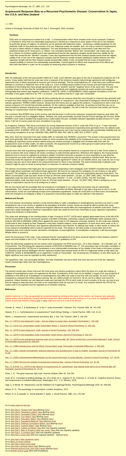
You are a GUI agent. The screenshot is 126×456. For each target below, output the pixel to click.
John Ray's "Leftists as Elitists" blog (25, 428)
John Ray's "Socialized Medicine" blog (26, 421)
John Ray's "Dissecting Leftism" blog (26, 412)
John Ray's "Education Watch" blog (25, 419)
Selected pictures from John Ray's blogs (27, 448)
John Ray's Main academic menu (24, 439)
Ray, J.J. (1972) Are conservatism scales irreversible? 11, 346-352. (50, 326)
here (38, 301)
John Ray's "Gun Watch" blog (23, 417)
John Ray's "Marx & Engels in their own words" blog (32, 430)
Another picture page (19, 451)
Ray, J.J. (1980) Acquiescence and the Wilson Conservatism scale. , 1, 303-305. (55, 346)
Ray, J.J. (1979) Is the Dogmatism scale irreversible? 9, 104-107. (49, 335)
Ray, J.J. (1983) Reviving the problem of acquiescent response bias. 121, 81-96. (52, 362)
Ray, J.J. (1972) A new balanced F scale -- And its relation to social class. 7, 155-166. (52, 321)
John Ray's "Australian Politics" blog (25, 414)
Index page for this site (20, 405)
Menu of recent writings (20, 442)
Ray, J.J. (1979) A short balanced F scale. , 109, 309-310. (42, 330)
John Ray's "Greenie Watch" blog (24, 426)
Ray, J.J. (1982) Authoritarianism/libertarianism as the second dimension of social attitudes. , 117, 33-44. (62, 357)
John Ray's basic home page (22, 444)
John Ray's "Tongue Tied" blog (23, 410)
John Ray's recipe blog (20, 435)
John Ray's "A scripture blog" (22, 433)
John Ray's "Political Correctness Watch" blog (30, 423)
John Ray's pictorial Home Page (24, 446)
